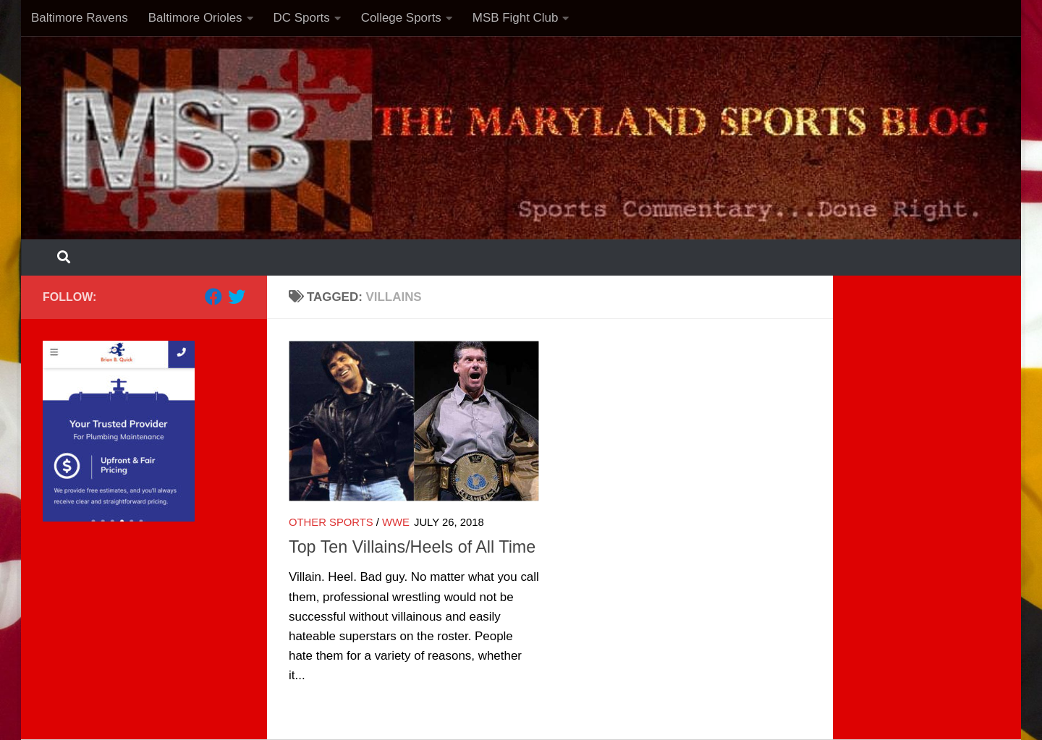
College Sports (401, 18)
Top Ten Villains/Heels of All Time (412, 546)
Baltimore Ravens (79, 18)
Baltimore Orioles (195, 18)
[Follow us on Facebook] (213, 296)
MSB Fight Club (516, 18)
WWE (396, 522)
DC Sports (302, 18)
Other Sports (331, 522)
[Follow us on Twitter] (236, 296)
